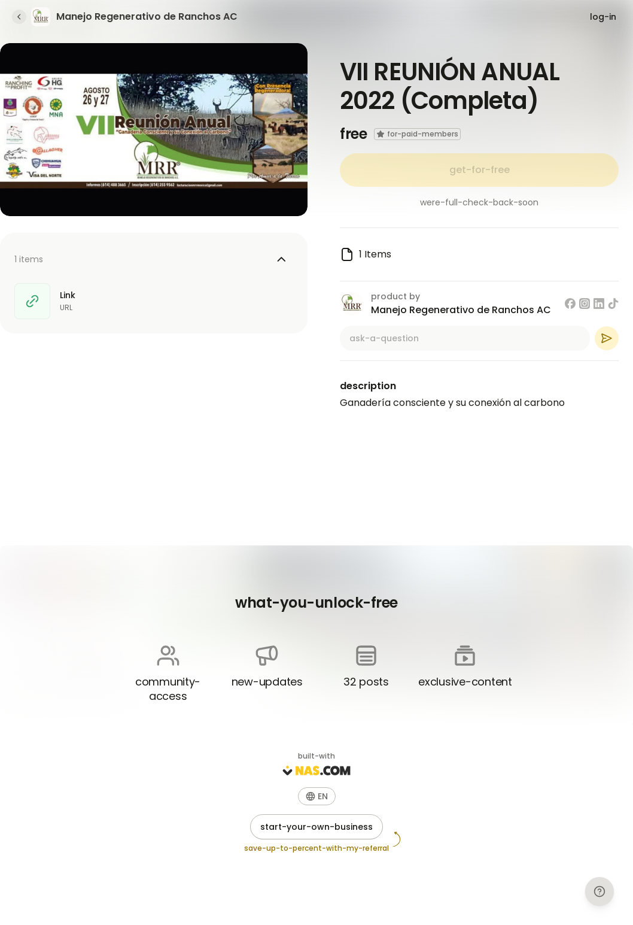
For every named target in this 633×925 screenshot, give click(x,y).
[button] (317, 796)
